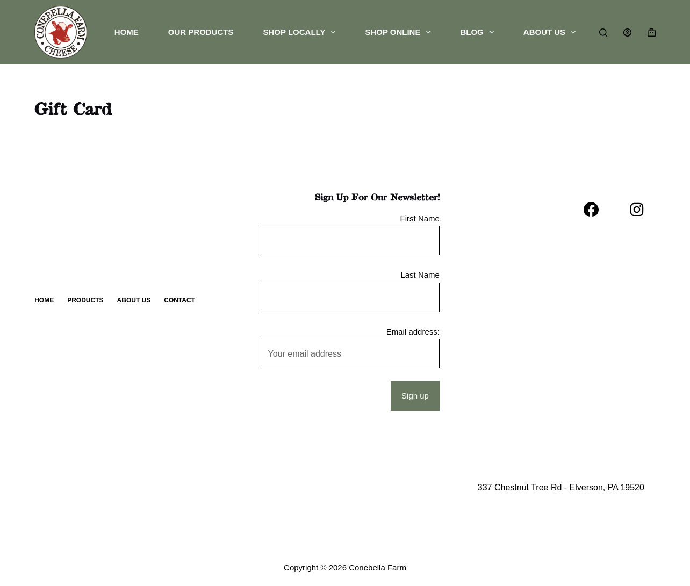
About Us (551, 32)
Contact (179, 300)
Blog (479, 32)
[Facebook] (591, 209)
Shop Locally (301, 32)
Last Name (420, 274)
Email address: (413, 331)
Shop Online (400, 32)
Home (126, 32)
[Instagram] (637, 209)
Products (85, 300)
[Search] (603, 32)
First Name (420, 218)
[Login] (627, 32)
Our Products (201, 32)
